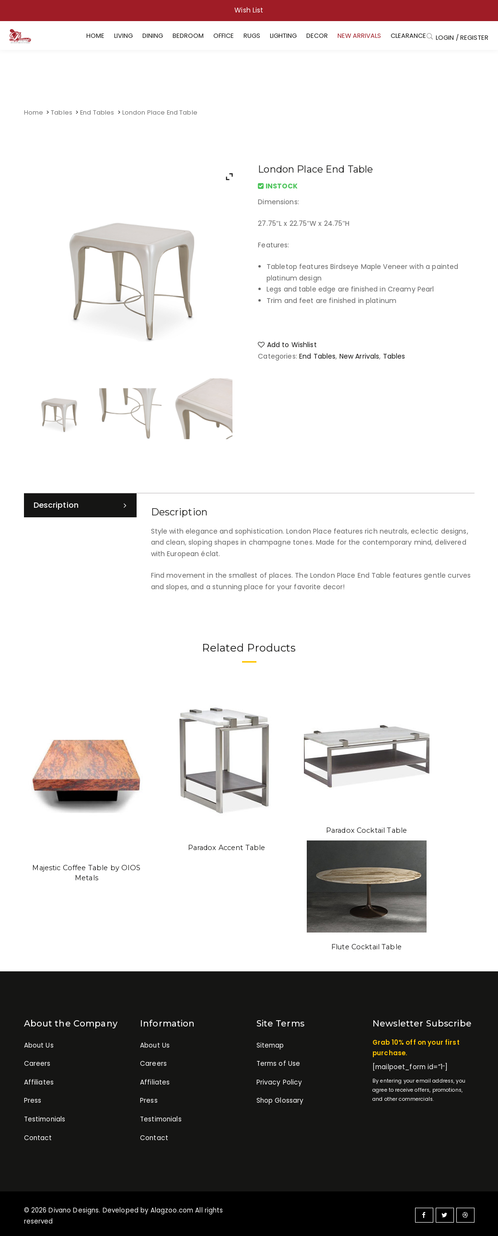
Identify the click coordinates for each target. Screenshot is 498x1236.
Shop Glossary (279, 1097)
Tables (61, 112)
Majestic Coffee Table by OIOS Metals (87, 872)
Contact (37, 1134)
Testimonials (45, 1115)
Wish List (248, 10)
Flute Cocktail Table (366, 946)
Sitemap (270, 1044)
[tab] (80, 505)
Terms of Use (278, 1061)
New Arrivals (359, 356)
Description (56, 505)
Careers (37, 1061)
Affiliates (39, 1079)
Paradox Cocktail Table (366, 830)
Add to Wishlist (287, 345)
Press (33, 1097)
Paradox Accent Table (227, 847)
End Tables (97, 112)
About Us (39, 1044)
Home (34, 112)
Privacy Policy (278, 1079)
